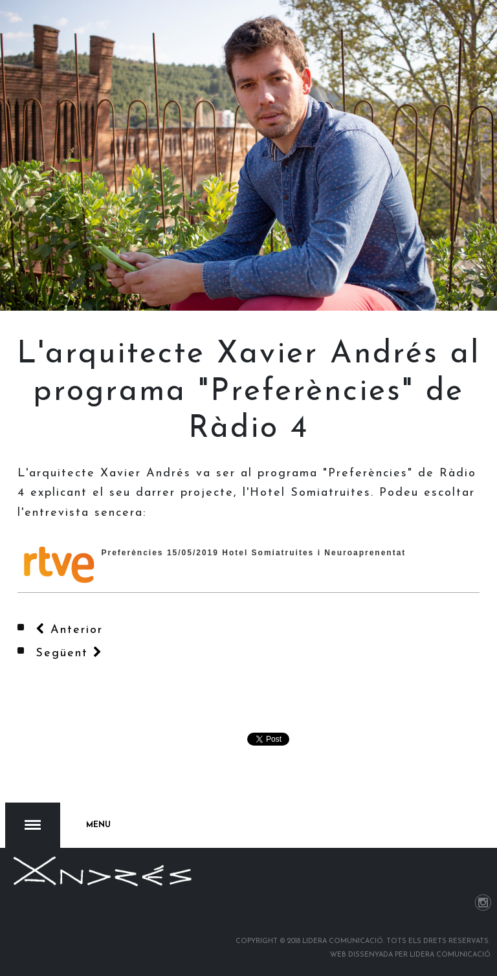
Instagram (483, 902)
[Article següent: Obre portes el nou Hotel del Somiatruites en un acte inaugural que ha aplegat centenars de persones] (69, 653)
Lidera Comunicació (450, 955)
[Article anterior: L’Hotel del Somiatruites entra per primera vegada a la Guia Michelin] (69, 630)
